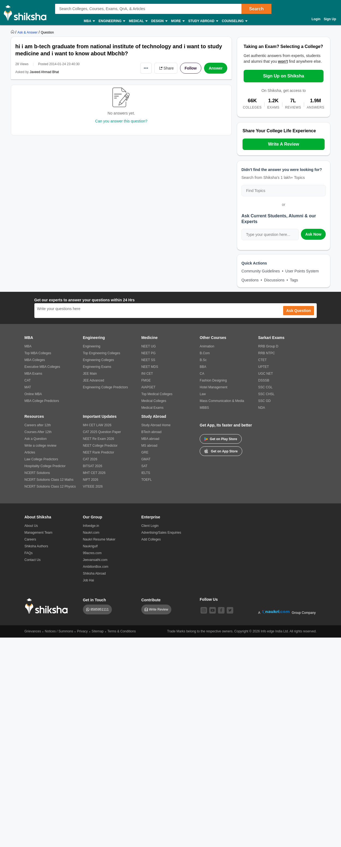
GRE (144, 452)
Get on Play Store (220, 439)
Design (159, 21)
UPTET (263, 367)
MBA (89, 21)
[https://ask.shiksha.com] (28, 32)
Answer (216, 68)
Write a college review (40, 445)
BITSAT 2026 (92, 466)
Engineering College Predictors (105, 387)
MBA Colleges (35, 360)
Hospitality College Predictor (45, 466)
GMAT (146, 459)
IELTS (145, 473)
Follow (191, 68)
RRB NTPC (266, 353)
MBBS (204, 408)
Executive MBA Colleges (42, 367)
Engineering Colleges (98, 360)
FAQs (29, 553)
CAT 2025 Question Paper (102, 432)
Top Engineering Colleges (101, 353)
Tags (294, 280)
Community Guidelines (260, 271)
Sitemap (98, 631)
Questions (250, 280)
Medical (138, 21)
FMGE (146, 380)
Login (316, 19)
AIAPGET (148, 387)
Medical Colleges (153, 401)
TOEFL (146, 480)
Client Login (149, 526)
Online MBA (33, 394)
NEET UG (148, 346)
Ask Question (298, 310)
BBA (203, 367)
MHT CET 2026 (94, 473)
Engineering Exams (97, 367)
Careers (30, 539)
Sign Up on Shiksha (283, 76)
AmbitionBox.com (95, 567)
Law (203, 394)
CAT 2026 (90, 459)
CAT (28, 380)
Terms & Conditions (121, 631)
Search (256, 9)
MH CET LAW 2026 (97, 425)
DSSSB (263, 380)
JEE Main (90, 374)
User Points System (302, 271)
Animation (207, 346)
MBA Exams (33, 374)
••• (146, 68)
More (177, 21)
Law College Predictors (41, 459)
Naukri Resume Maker (99, 539)
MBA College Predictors (42, 401)
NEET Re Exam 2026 (98, 439)
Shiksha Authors (36, 546)
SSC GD (264, 401)
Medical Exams (152, 408)
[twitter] (230, 610)
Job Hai (88, 580)
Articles (30, 452)
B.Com (205, 353)
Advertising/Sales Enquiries (161, 532)
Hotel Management (213, 387)
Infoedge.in (91, 526)
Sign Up (330, 19)
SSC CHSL (266, 394)
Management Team (39, 532)
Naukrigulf (90, 546)
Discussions (274, 280)
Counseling (234, 21)
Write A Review (283, 144)
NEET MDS (149, 367)
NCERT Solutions (37, 473)
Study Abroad (203, 21)
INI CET (147, 374)
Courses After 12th (38, 432)
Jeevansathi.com (95, 560)
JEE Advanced (93, 380)
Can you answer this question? (121, 121)
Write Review (158, 609)
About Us (31, 526)
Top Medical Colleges (156, 394)
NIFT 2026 (90, 480)
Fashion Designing (213, 380)
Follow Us (209, 599)
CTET (262, 360)
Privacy (82, 631)
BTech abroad (151, 432)
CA (202, 374)
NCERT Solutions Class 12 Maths (49, 480)
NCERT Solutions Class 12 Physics (50, 486)
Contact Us (33, 560)
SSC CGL (265, 387)
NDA (261, 408)
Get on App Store (221, 450)
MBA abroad (150, 439)
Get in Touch (94, 600)
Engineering (111, 21)
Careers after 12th (38, 425)
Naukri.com (91, 532)
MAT (28, 387)
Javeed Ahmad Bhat (44, 72)
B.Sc (203, 360)
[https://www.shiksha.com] (13, 32)
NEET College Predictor (100, 445)
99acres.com (92, 553)
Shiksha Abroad (94, 573)
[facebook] (221, 610)
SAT (144, 466)
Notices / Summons (59, 631)
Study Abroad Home (155, 425)
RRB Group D (268, 346)
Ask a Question (36, 439)
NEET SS (148, 360)
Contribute (151, 600)
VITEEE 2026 (93, 486)
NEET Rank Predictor (98, 452)
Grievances (33, 631)
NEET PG (148, 353)
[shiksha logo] (48, 606)
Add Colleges (151, 539)
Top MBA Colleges (38, 353)
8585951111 (100, 609)
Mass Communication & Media (222, 401)
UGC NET (265, 374)
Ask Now (313, 234)
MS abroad (149, 445)
